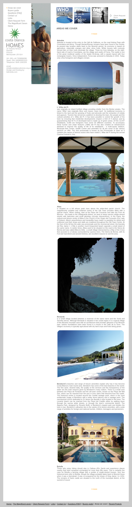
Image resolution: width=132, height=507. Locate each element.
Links (53, 504)
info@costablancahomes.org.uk (18, 68)
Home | (9, 504)
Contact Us (61, 504)
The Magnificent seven (22, 504)
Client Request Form (41, 504)
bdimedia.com (11, 72)
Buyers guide (88, 504)
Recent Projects (115, 504)
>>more (94, 34)
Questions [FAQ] (74, 504)
